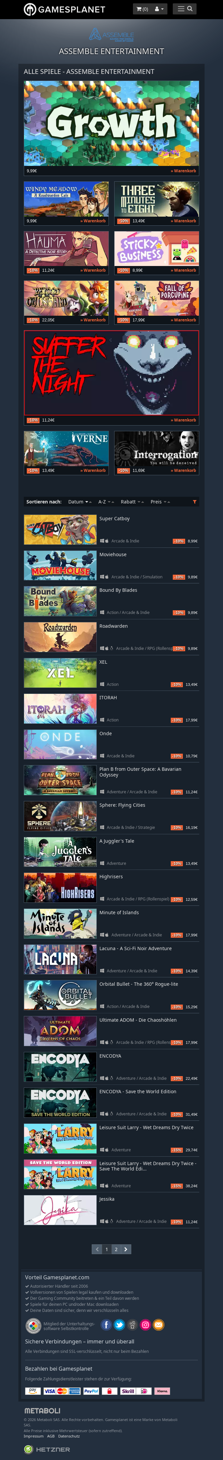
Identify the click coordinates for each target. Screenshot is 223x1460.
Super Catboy (114, 518)
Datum (80, 501)
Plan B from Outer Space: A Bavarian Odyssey (140, 772)
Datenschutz (69, 1436)
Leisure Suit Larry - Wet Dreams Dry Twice (146, 1127)
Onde (105, 733)
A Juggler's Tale (116, 841)
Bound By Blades (118, 590)
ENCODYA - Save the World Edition (137, 1091)
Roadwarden (113, 626)
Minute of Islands (119, 912)
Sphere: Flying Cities (122, 805)
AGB (51, 1436)
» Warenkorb (183, 171)
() (142, 9)
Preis (160, 501)
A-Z (106, 501)
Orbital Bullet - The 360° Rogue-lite (138, 984)
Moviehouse (113, 554)
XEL (103, 662)
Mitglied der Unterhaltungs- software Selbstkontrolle (69, 1326)
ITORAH (108, 697)
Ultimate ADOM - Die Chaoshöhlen (138, 1020)
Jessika (107, 1199)
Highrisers (111, 876)
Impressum (34, 1436)
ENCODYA (110, 1056)
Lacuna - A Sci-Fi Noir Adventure (135, 948)
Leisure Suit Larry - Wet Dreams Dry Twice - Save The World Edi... (148, 1166)
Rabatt (132, 501)
